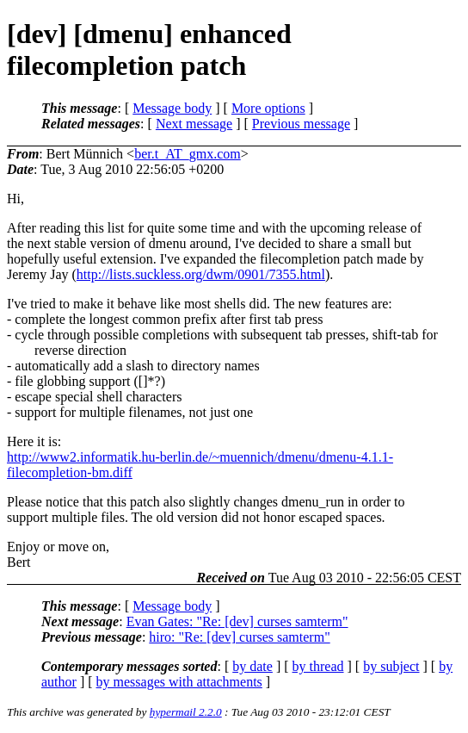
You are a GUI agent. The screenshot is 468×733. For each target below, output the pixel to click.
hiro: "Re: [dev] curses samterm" (239, 637)
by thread (318, 666)
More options (268, 108)
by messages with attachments (179, 681)
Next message (194, 123)
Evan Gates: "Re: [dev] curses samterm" (237, 621)
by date (252, 666)
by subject (391, 666)
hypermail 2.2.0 (186, 711)
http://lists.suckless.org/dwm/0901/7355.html (201, 274)
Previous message (301, 123)
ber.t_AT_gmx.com (187, 153)
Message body (172, 108)
